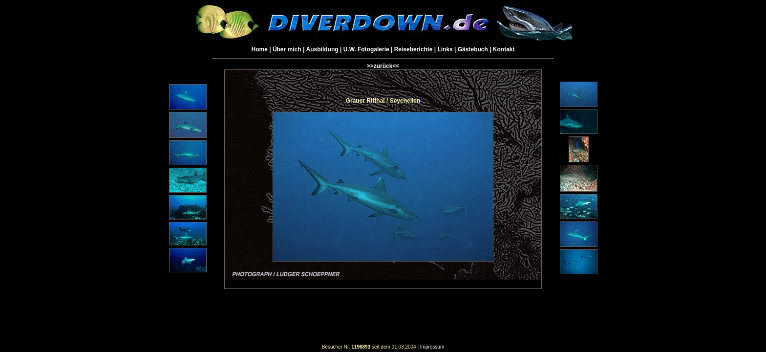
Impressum (432, 347)
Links (444, 49)
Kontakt (504, 49)
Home (260, 49)
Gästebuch (473, 49)
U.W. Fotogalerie (366, 49)
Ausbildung (322, 49)
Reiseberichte (413, 49)
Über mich (287, 49)
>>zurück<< (383, 66)
